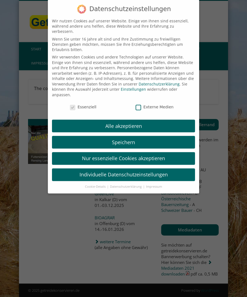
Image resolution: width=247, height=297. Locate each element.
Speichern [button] (123, 135)
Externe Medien (155, 100)
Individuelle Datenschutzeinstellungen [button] (123, 167)
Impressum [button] (154, 179)
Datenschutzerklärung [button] (126, 179)
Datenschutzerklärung (159, 76)
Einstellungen (133, 82)
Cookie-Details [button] (95, 179)
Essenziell (83, 100)
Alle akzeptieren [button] (123, 118)
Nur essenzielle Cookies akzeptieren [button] (123, 151)
